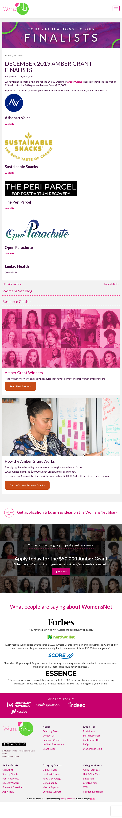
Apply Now (8, 791)
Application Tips (91, 740)
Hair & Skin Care (91, 774)
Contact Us (49, 735)
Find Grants (89, 731)
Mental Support (51, 787)
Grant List (7, 769)
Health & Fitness (51, 774)
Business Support (52, 791)
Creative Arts (90, 782)
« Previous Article (12, 283)
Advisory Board (51, 731)
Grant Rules (49, 748)
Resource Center (16, 301)
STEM (86, 787)
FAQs (86, 744)
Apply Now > (61, 571)
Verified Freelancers (53, 744)
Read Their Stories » (20, 386)
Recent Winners (10, 782)
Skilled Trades (50, 769)
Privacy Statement (67, 799)
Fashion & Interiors (93, 791)
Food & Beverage (52, 778)
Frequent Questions (13, 787)
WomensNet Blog (17, 291)
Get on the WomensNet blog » (61, 512)
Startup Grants (10, 774)
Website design (82, 799)
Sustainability (50, 782)
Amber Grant (74, 81)
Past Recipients (10, 778)
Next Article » (112, 283)
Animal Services (91, 769)
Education (88, 778)
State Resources (91, 735)
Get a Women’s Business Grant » (27, 485)
